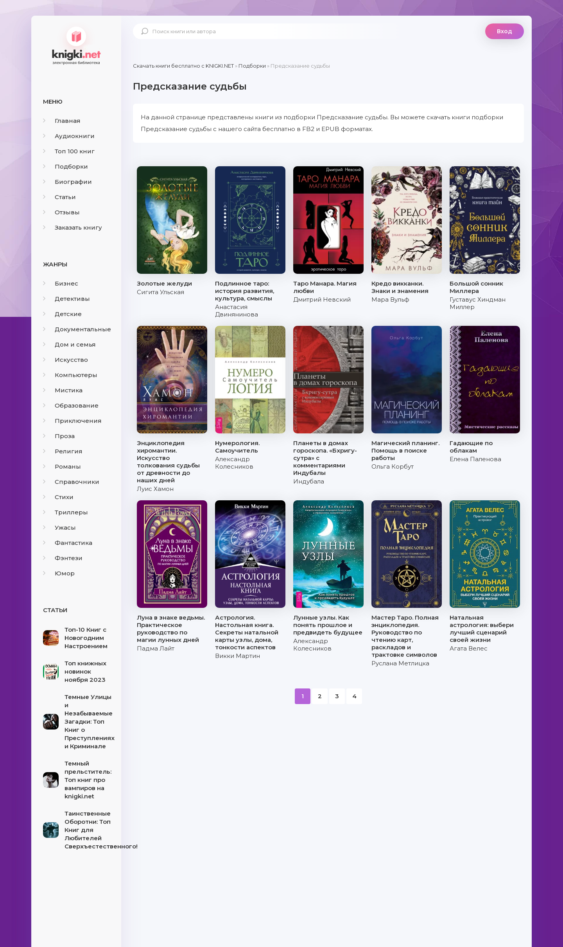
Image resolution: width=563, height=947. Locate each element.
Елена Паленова (475, 459)
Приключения (72, 420)
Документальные (77, 329)
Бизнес (60, 283)
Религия (62, 451)
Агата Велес (469, 648)
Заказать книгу (72, 227)
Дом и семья (69, 344)
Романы (62, 466)
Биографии (67, 181)
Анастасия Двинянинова (236, 310)
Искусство (65, 359)
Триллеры (65, 512)
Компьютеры (70, 375)
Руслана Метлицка (400, 663)
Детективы (66, 298)
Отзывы (61, 212)
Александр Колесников (234, 462)
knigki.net (76, 45)
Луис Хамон (155, 488)
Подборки (65, 166)
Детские (62, 314)
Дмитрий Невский (322, 299)
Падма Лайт (155, 648)
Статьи (59, 197)
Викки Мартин (237, 655)
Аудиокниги (69, 136)
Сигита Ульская (160, 292)
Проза (59, 436)
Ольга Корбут (392, 466)
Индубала (308, 481)
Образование (71, 405)
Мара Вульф (390, 299)
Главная (62, 120)
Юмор (59, 573)
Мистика (62, 390)
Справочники (71, 481)
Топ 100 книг (69, 151)
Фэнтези (62, 558)
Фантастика (67, 542)
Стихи (58, 497)
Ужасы (59, 527)
